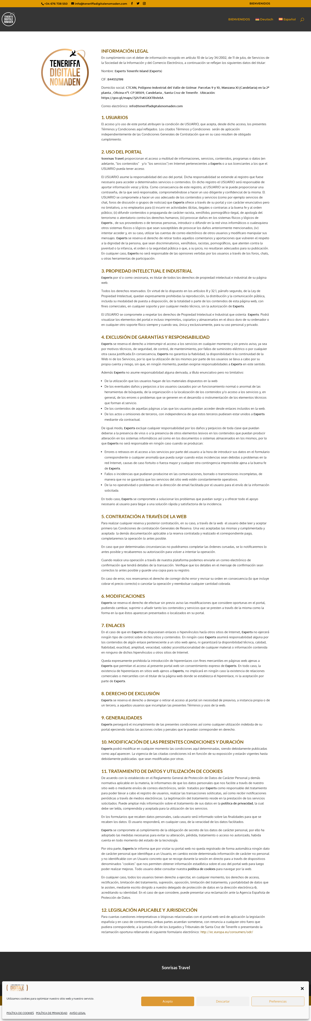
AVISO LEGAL (78, 1013)
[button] (302, 988)
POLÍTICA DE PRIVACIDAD (51, 1013)
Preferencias (278, 1001)
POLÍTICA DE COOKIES (20, 1013)
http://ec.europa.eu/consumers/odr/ (227, 932)
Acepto (168, 1001)
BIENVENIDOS (260, 3)
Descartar (223, 1001)
